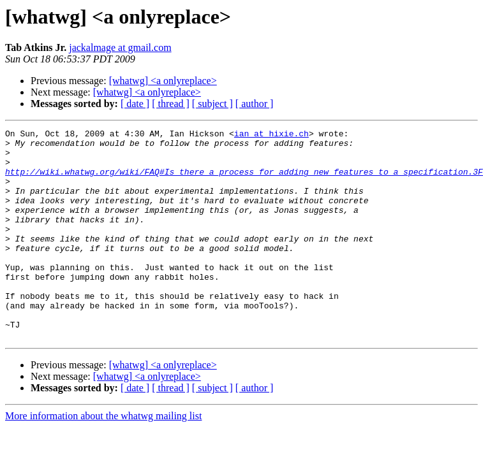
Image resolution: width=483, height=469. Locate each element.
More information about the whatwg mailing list (103, 457)
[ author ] (254, 103)
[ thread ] (170, 103)
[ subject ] (212, 103)
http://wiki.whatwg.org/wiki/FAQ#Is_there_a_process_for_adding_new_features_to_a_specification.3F (244, 181)
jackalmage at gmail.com (120, 47)
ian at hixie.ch (271, 135)
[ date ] (135, 103)
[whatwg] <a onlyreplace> (163, 80)
